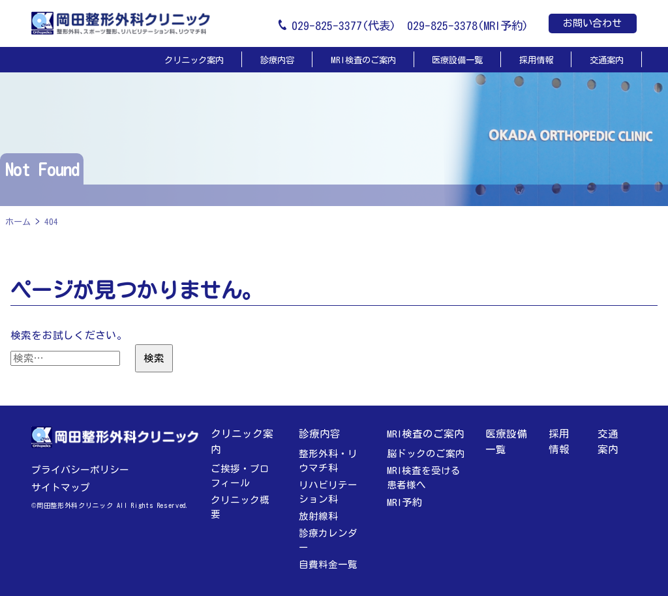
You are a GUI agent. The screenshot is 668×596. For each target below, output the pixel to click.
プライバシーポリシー (80, 470)
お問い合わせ (592, 23)
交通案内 (607, 60)
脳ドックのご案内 (426, 453)
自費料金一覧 (328, 564)
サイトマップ (60, 487)
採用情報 (536, 60)
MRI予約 (405, 502)
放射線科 (318, 516)
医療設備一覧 (457, 60)
